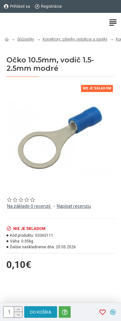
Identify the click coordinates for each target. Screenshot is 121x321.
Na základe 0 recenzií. (29, 206)
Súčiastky (25, 39)
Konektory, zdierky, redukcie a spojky (75, 39)
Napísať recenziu (74, 206)
